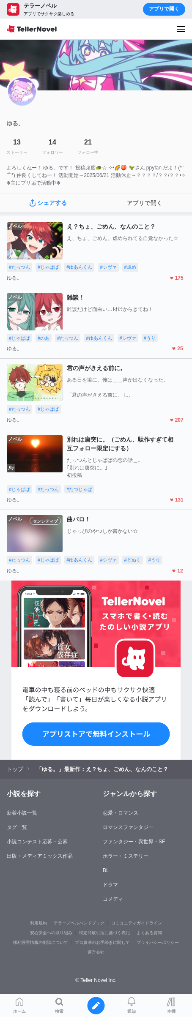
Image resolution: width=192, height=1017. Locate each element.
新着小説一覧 (22, 813)
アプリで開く (164, 9)
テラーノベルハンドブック (79, 923)
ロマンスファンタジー (128, 827)
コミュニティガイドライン (136, 923)
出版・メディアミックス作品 (40, 856)
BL (106, 870)
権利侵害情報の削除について (40, 942)
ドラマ (110, 885)
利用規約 (38, 923)
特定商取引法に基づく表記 (104, 932)
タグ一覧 (17, 827)
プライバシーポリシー (158, 942)
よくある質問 (149, 932)
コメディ (113, 899)
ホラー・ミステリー (125, 856)
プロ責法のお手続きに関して (102, 942)
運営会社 (96, 952)
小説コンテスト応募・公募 (37, 842)
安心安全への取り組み (51, 932)
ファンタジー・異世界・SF (134, 842)
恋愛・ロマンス (120, 813)
